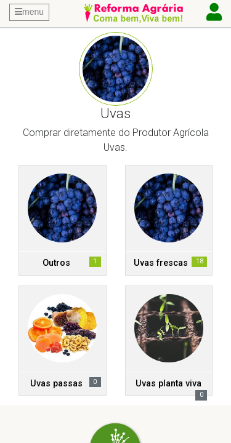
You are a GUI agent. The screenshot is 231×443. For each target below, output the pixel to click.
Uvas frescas (161, 263)
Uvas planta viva (168, 383)
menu (29, 12)
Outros (56, 263)
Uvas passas (56, 383)
